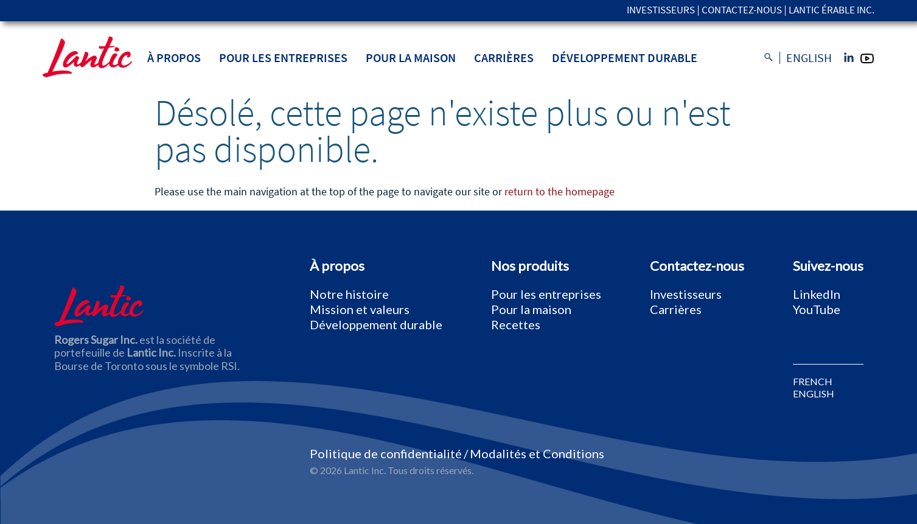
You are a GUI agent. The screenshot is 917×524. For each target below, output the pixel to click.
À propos (174, 57)
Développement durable (624, 57)
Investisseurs (661, 10)
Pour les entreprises (283, 57)
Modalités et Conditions (537, 453)
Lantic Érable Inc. (831, 10)
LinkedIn (816, 294)
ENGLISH (813, 394)
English (809, 58)
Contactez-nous (742, 10)
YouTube (816, 309)
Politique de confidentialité (386, 453)
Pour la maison (411, 57)
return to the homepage (559, 191)
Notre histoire (349, 294)
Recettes (515, 324)
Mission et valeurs (360, 309)
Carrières (504, 57)
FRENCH (812, 381)
